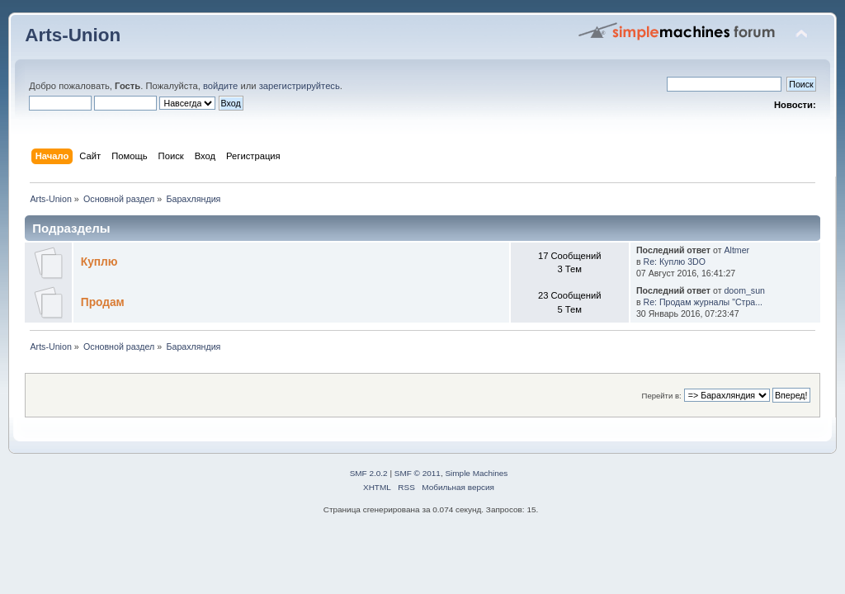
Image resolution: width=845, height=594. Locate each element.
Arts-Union (72, 35)
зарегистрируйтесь (299, 86)
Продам (103, 302)
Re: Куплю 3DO (675, 261)
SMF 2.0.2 (369, 473)
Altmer (736, 250)
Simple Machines (476, 473)
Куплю (99, 262)
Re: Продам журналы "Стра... (703, 302)
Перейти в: (662, 395)
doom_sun (744, 290)
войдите (220, 86)
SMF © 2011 (417, 473)
